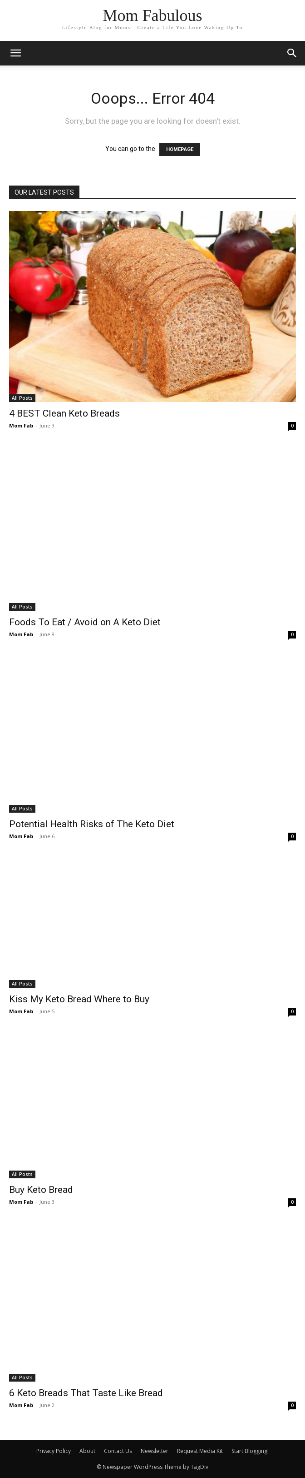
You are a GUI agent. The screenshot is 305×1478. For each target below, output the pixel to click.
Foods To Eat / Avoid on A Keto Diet (85, 622)
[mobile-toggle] (15, 53)
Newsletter (154, 1451)
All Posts (22, 398)
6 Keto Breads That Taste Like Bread (86, 1393)
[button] (292, 53)
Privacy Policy (53, 1451)
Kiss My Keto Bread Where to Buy (79, 999)
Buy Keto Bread (41, 1189)
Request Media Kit (200, 1451)
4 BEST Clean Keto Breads (64, 413)
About (87, 1451)
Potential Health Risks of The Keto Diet (91, 824)
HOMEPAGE (179, 149)
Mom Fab (21, 425)
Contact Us (118, 1451)
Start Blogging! (250, 1451)
